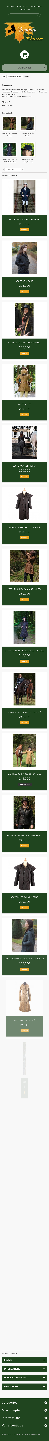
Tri (3, 169)
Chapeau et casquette (27, 160)
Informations (12, 1369)
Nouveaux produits (15, 1377)
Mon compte (22, 7)
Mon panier (36, 7)
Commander (24, 10)
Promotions (11, 1386)
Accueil (10, 7)
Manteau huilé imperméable (9, 160)
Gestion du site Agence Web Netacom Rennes (24, 1434)
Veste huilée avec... (28, 134)
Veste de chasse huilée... (9, 134)
